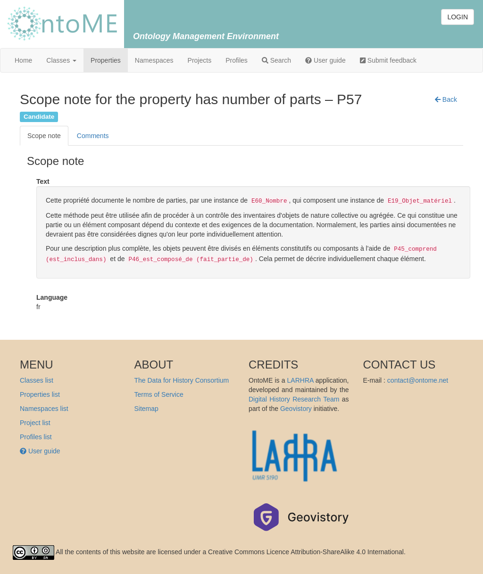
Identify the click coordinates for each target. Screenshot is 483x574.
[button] (446, 99)
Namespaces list (44, 408)
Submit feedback (388, 60)
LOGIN (457, 17)
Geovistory (296, 408)
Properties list (40, 394)
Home (23, 60)
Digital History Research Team (294, 399)
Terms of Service (158, 394)
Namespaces (154, 60)
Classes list (36, 380)
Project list (35, 422)
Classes (61, 60)
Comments (93, 135)
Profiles (236, 60)
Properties (106, 60)
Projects (200, 60)
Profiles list (36, 437)
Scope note (44, 135)
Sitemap (146, 408)
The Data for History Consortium (181, 380)
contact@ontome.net (417, 380)
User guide (325, 60)
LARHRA (300, 380)
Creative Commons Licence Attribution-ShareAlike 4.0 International (306, 552)
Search (276, 60)
